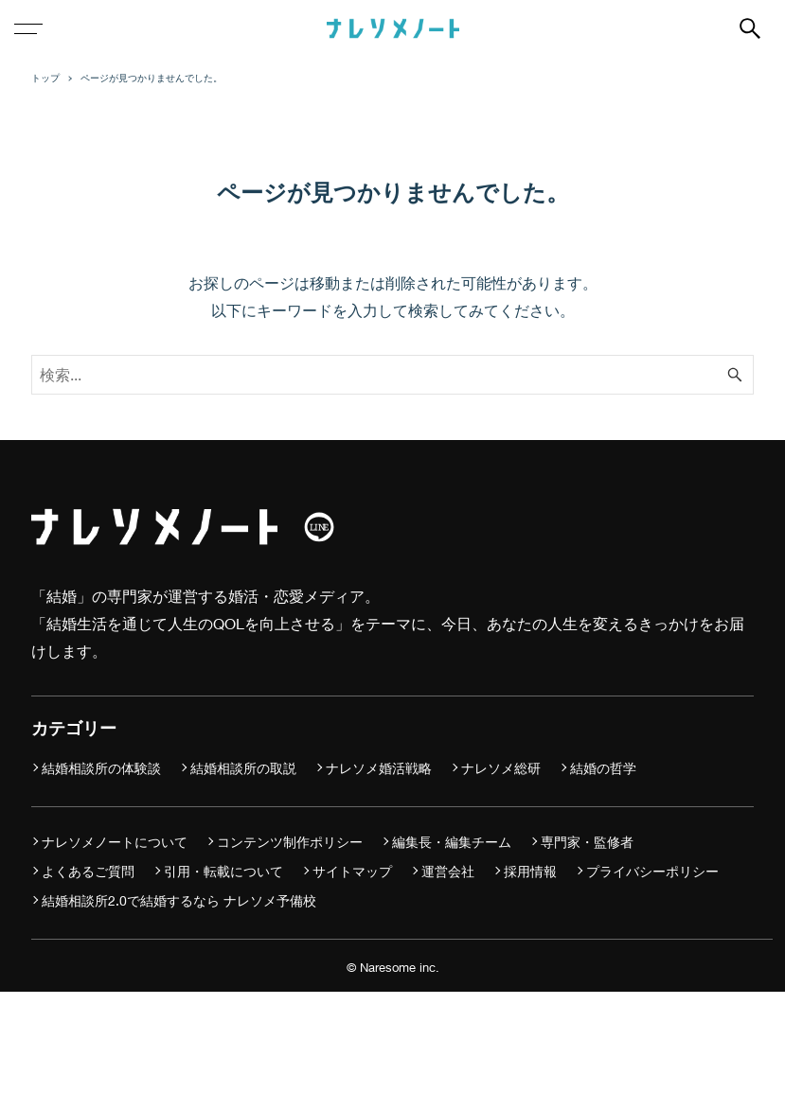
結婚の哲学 (603, 768)
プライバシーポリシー (652, 871)
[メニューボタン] (28, 28)
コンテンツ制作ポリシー (290, 842)
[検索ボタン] (750, 28)
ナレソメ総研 (501, 768)
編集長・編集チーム (451, 842)
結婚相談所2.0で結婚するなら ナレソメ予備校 (179, 900)
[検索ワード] (392, 375)
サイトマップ (352, 871)
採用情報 (530, 871)
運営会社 (447, 871)
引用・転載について (223, 871)
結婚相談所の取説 (243, 768)
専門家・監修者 (587, 842)
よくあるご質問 (88, 871)
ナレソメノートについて (114, 842)
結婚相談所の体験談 (101, 768)
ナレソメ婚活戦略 (379, 768)
